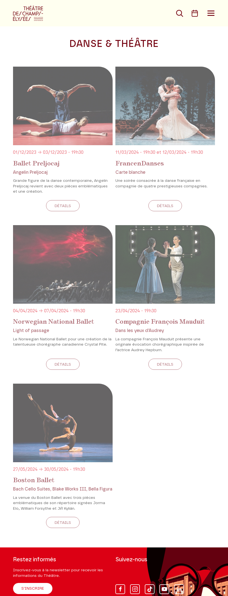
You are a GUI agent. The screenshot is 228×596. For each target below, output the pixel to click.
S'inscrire (32, 588)
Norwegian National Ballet (53, 321)
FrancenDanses (139, 163)
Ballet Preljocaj (36, 163)
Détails (63, 206)
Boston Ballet (33, 480)
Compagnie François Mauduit (160, 321)
